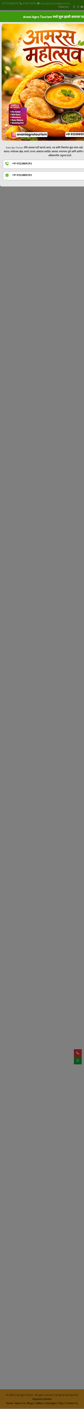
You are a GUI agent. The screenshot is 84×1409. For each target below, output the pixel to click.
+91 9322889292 (22, 163)
